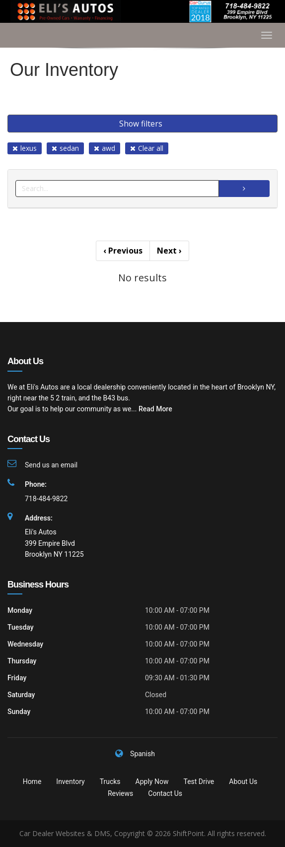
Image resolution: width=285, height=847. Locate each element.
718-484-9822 (46, 499)
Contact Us (165, 793)
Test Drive (198, 781)
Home (32, 781)
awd (104, 148)
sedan (65, 148)
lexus (24, 148)
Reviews (120, 793)
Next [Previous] (169, 250)
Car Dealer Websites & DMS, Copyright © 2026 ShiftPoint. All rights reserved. (142, 833)
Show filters (140, 123)
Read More (155, 409)
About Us (243, 781)
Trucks (110, 781)
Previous (122, 250)
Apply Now (152, 781)
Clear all (146, 148)
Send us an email (51, 465)
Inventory (70, 781)
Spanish (142, 754)
